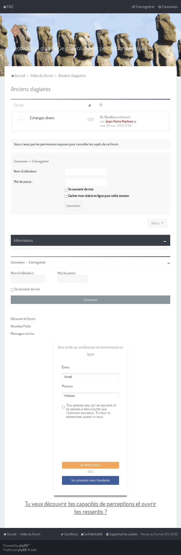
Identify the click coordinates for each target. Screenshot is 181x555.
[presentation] (94, 440)
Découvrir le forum (23, 318)
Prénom (67, 386)
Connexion (21, 161)
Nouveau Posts (21, 326)
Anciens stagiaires (31, 88)
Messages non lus (22, 333)
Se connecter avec (90, 480)
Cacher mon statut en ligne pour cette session (97, 195)
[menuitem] (8, 7)
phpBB (23, 545)
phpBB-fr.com (27, 550)
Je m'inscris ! (90, 464)
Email (66, 367)
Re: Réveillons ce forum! (115, 117)
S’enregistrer (40, 161)
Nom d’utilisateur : (26, 171)
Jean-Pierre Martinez (119, 121)
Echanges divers (42, 117)
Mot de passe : (23, 181)
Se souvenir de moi (79, 189)
